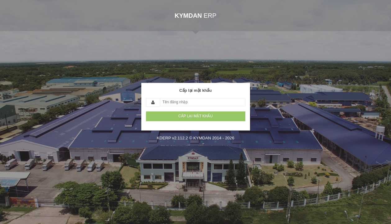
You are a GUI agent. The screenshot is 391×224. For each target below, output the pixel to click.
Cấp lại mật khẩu (195, 90)
